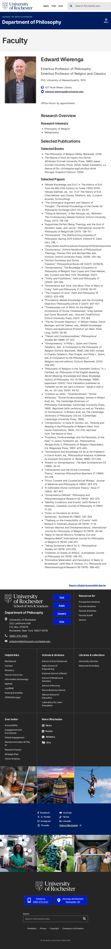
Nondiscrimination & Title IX (17, 744)
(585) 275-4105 (18, 636)
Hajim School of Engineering (49, 667)
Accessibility (11, 725)
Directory (9, 670)
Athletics (48, 736)
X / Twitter (44, 816)
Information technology (16, 679)
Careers (62, 613)
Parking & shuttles (14, 692)
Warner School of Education (50, 696)
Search (26, 914)
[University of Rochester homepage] (17, 5)
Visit (53, 6)
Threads (43, 825)
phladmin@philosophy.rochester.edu (29, 641)
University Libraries (88, 661)
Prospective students (89, 601)
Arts (46, 742)
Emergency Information (73, 928)
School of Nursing (51, 685)
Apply (46, 6)
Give (61, 6)
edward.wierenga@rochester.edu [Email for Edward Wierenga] (64, 91)
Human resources (14, 674)
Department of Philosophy (31, 22)
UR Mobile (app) (13, 697)
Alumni (82, 619)
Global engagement (14, 737)
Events (47, 731)
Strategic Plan (11, 754)
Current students (87, 606)
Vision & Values (12, 758)
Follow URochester (70, 825)
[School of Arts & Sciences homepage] (26, 600)
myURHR (9, 688)
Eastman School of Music (54, 673)
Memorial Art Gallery (89, 665)
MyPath (8, 683)
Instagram (44, 821)
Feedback (31, 928)
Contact (9, 665)
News (47, 725)
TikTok (64, 816)
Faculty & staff (86, 615)
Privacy (43, 928)
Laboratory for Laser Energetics (52, 704)
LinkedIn (65, 821)
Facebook (43, 812)
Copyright (54, 928)
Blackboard (10, 661)
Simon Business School (53, 690)
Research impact (13, 749)
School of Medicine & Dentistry (52, 679)
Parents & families (87, 610)
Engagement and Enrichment (13, 731)
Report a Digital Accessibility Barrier (87, 585)
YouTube (65, 812)
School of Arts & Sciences (17, 17)
